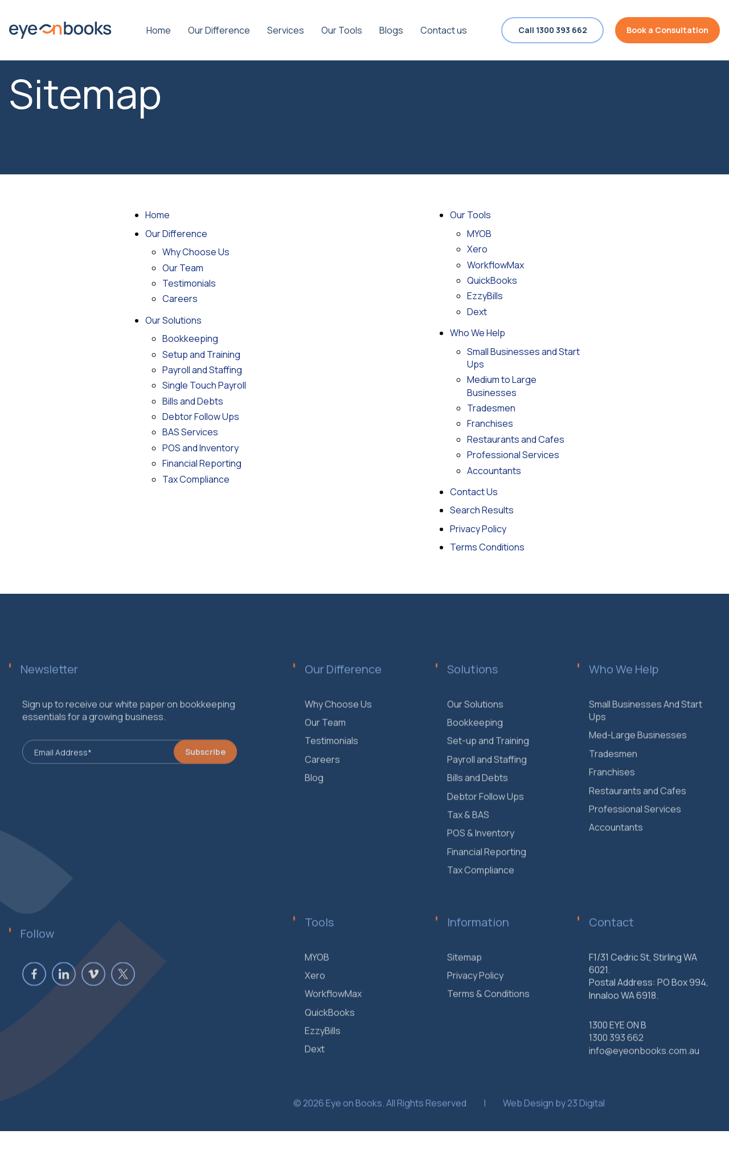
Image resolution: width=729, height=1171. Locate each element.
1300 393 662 (616, 1054)
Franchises (490, 423)
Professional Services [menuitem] (635, 826)
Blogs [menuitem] (391, 30)
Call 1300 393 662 (552, 30)
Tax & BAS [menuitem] (468, 832)
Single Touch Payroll (204, 385)
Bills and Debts (192, 401)
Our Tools (470, 215)
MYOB (479, 233)
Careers (180, 298)
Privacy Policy (478, 529)
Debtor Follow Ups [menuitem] (485, 813)
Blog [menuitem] (314, 795)
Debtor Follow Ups (200, 416)
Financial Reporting (201, 463)
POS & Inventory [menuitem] (480, 850)
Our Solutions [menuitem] (475, 721)
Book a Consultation (667, 30)
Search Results (482, 510)
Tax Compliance (196, 479)
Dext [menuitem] (315, 1066)
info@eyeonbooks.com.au (644, 1068)
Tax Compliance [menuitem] (480, 887)
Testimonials (189, 283)
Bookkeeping (190, 338)
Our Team (182, 268)
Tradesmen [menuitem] (613, 771)
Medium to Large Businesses (501, 385)
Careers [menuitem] (322, 776)
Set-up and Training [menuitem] (488, 758)
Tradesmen (491, 408)
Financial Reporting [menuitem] (486, 868)
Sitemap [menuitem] (464, 974)
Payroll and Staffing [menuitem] (487, 776)
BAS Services (190, 432)
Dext (477, 311)
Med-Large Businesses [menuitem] (638, 752)
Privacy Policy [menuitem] (475, 992)
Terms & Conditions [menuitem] (488, 1011)
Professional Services (513, 454)
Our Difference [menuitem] (219, 30)
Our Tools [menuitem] (341, 30)
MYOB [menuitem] (317, 974)
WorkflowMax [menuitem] (333, 1011)
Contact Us (474, 491)
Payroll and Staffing (202, 370)
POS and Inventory (200, 448)
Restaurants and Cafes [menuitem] (637, 807)
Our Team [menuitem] (325, 739)
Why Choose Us (196, 252)
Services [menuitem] (285, 30)
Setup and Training (201, 354)
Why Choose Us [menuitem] (338, 721)
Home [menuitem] (158, 30)
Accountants (494, 470)
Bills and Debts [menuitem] (477, 795)
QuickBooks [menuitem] (330, 1029)
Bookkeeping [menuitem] (475, 739)
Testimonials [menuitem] (331, 758)
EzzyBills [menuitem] (323, 1048)
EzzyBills (485, 295)
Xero (477, 249)
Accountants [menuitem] (616, 844)
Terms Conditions (487, 547)
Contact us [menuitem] (443, 30)
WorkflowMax (495, 265)
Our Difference (176, 233)
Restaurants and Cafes (515, 439)
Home (157, 215)
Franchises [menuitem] (612, 789)
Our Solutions (173, 320)
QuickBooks (492, 280)
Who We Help (477, 333)
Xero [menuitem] (315, 992)
